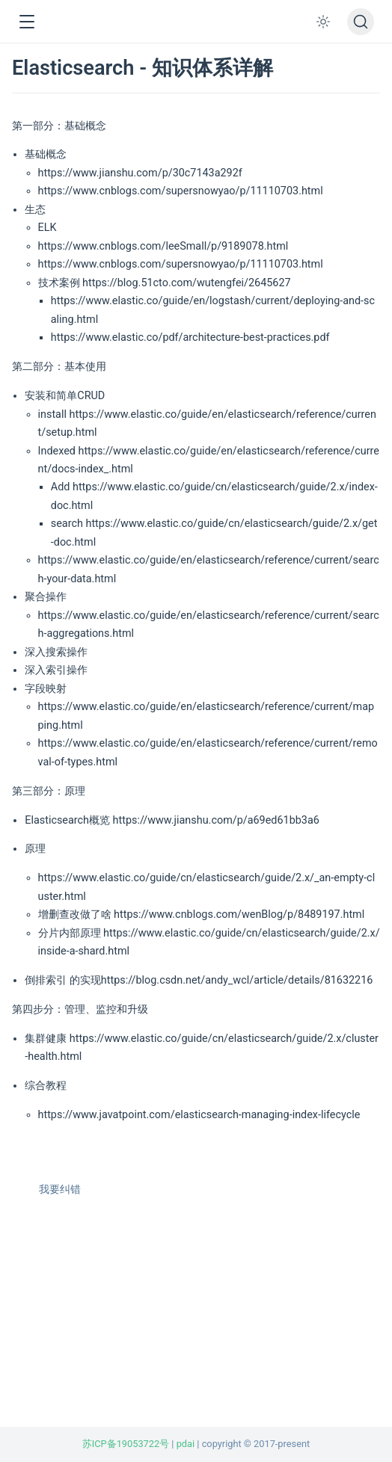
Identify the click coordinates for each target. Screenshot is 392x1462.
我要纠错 (52, 1189)
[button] (26, 22)
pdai (186, 1443)
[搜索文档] (360, 21)
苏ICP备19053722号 (125, 1443)
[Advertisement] (196, 1322)
